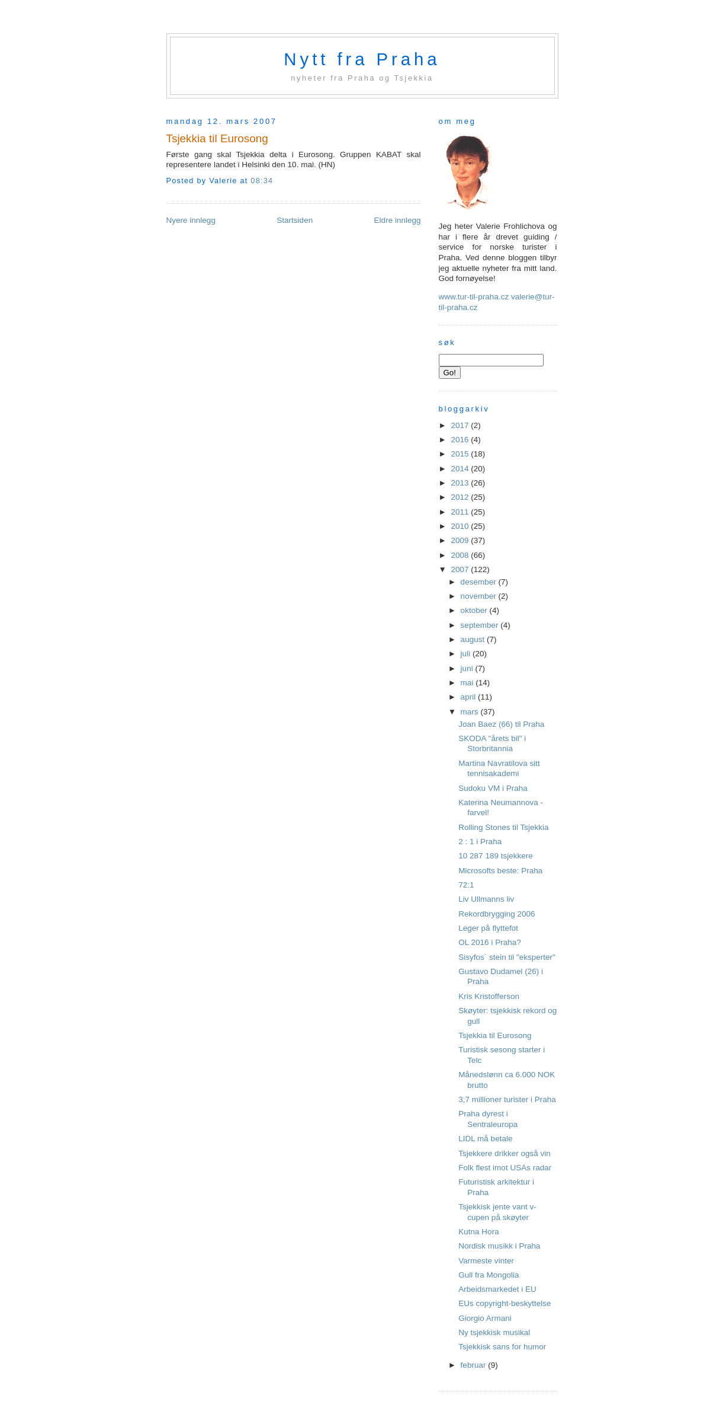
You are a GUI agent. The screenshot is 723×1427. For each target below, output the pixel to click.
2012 (461, 497)
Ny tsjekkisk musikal (494, 1332)
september (481, 625)
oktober (475, 610)
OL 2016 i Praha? (489, 942)
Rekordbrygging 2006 (496, 913)
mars (471, 711)
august (474, 639)
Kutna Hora (478, 1231)
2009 (461, 540)
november (480, 596)
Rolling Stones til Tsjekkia (503, 827)
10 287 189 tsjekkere (495, 855)
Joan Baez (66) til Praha (501, 724)
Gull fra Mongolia (488, 1274)
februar (475, 1365)
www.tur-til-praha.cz (474, 296)
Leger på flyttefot (488, 928)
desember (480, 581)
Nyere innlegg (191, 220)
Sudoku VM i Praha (492, 788)
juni (468, 668)
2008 (461, 555)
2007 (461, 569)
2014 (461, 468)
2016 (461, 439)
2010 (461, 526)
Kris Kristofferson (488, 996)
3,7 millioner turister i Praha (507, 1099)
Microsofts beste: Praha (500, 870)
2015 (461, 453)
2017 (461, 425)
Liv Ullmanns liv (486, 899)
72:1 (466, 884)
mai (468, 682)
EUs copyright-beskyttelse (504, 1303)
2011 (461, 511)
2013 (461, 482)
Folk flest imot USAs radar (504, 1167)
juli (467, 653)
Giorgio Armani (484, 1318)
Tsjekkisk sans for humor (502, 1346)
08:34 (261, 181)
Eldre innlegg (397, 220)
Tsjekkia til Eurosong (217, 138)
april (469, 696)
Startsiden (295, 220)
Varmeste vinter (486, 1260)
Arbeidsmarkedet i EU (497, 1289)
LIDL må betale (485, 1138)
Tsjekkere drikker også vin (504, 1153)
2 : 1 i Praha (480, 841)
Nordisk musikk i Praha (499, 1245)
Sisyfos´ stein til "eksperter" (506, 957)
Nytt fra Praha (362, 59)
